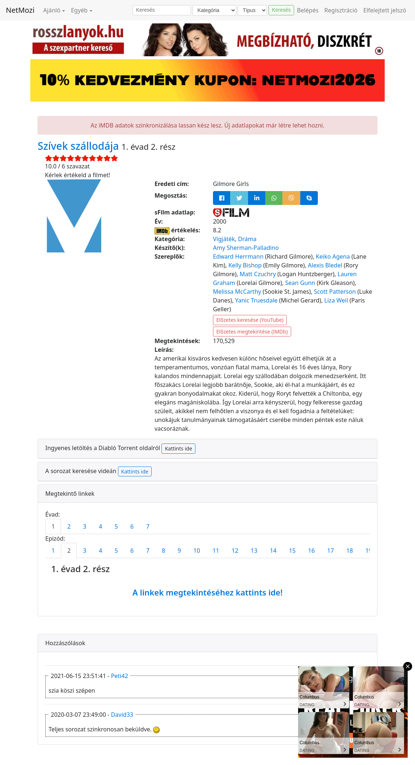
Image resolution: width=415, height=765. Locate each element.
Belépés (308, 10)
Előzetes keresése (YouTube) (249, 319)
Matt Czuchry (258, 274)
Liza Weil (336, 300)
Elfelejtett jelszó (385, 10)
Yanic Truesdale (256, 300)
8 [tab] (163, 551)
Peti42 (119, 676)
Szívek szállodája (80, 146)
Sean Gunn (300, 283)
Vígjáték (224, 239)
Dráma (247, 239)
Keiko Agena (333, 256)
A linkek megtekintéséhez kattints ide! (207, 592)
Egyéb (79, 10)
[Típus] (252, 10)
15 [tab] (292, 551)
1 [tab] (53, 526)
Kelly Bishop (245, 265)
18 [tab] (349, 551)
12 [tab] (235, 551)
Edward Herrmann (238, 256)
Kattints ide (178, 448)
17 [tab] (330, 551)
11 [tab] (216, 551)
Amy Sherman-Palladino (246, 248)
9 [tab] (179, 551)
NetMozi (20, 10)
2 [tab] (69, 526)
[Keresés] (162, 10)
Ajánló (51, 10)
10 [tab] (196, 551)
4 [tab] (100, 526)
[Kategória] (214, 10)
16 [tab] (311, 551)
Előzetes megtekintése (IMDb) (252, 331)
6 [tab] (132, 526)
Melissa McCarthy (237, 292)
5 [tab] (116, 526)
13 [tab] (254, 551)
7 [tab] (147, 526)
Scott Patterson (335, 292)
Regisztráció (341, 10)
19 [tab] (368, 551)
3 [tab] (84, 526)
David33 (122, 715)
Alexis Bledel (325, 265)
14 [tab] (273, 551)
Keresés (281, 10)
